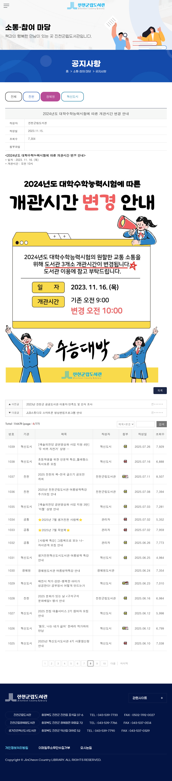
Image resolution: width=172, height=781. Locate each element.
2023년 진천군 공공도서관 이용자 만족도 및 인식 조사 (59, 404)
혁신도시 (72, 96)
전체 (13, 96)
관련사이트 (140, 698)
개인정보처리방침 (16, 747)
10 (104, 663)
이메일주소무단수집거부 (54, 747)
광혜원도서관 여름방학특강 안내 (59, 571)
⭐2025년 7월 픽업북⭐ (54, 530)
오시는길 (86, 747)
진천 (31, 96)
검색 (162, 424)
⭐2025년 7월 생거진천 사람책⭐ (60, 520)
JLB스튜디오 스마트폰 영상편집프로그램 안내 (54, 413)
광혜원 (50, 96)
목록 (160, 390)
